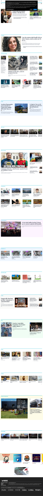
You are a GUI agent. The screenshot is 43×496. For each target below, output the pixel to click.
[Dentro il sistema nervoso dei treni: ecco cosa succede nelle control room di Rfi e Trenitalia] (16, 86)
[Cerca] (1, 3)
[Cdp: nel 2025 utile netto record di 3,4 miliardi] (5, 436)
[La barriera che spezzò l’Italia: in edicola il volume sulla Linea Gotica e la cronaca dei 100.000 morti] (27, 277)
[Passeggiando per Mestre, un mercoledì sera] (37, 253)
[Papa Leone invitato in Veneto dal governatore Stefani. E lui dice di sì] (6, 16)
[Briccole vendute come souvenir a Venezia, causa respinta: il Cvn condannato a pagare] (27, 201)
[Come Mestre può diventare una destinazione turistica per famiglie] (16, 253)
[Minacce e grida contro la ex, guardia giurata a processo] (16, 201)
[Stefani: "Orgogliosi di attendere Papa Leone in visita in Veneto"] (36, 17)
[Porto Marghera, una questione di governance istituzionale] (5, 253)
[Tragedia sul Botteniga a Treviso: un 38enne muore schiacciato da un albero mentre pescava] (3, 58)
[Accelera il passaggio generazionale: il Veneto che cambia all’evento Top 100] (21, 108)
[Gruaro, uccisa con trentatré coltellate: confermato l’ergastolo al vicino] (37, 190)
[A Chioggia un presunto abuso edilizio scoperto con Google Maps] (34, 73)
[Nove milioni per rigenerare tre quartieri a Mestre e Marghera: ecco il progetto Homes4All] (34, 68)
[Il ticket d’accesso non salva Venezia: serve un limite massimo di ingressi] (27, 81)
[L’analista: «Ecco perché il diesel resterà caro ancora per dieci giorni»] (5, 190)
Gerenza (2, 483)
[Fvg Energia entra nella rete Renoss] (33, 378)
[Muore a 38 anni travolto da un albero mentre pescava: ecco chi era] (5, 354)
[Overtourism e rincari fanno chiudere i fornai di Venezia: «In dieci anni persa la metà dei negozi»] (34, 57)
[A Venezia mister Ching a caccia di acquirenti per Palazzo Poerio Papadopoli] (34, 63)
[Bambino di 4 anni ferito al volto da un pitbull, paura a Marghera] (16, 190)
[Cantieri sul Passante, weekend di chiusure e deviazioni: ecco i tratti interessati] (27, 190)
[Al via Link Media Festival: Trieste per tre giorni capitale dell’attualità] (11, 229)
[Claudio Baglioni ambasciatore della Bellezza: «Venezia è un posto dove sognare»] (34, 299)
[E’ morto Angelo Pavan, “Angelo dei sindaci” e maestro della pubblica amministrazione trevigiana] (16, 354)
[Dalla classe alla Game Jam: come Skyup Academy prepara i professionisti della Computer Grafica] (22, 405)
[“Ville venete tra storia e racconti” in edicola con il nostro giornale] (5, 277)
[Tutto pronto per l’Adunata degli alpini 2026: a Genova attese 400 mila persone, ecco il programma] (5, 81)
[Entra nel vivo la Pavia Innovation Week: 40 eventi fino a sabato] (23, 436)
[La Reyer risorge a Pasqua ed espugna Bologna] (36, 327)
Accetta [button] (35, 9)
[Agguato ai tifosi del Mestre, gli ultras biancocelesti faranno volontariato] (5, 201)
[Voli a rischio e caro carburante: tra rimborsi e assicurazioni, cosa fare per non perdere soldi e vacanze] (37, 81)
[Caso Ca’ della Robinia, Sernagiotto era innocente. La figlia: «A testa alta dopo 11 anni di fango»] (37, 354)
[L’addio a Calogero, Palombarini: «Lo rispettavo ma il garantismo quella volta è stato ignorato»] (27, 354)
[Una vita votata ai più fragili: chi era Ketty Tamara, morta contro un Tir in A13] (11, 44)
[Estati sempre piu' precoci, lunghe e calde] (33, 436)
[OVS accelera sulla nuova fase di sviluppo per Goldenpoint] (23, 378)
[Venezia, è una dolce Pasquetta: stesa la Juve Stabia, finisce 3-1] (6, 329)
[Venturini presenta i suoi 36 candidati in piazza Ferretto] (34, 167)
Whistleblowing (3, 485)
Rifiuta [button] (31, 9)
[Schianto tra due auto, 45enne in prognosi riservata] (18, 63)
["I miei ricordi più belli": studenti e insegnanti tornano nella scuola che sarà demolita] (14, 131)
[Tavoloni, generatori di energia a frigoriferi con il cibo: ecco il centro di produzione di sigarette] (23, 131)
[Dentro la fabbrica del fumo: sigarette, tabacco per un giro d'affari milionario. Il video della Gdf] (33, 131)
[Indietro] (2, 138)
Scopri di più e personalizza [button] (10, 9)
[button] (21, 471)
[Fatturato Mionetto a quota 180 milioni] (5, 378)
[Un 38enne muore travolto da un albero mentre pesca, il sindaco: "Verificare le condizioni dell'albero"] (5, 131)
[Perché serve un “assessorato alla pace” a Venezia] (36, 157)
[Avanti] (41, 138)
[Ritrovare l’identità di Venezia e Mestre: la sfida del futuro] (27, 253)
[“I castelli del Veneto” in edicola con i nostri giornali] (16, 277)
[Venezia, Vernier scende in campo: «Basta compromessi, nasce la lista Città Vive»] (34, 172)
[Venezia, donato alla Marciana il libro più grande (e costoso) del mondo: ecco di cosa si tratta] (37, 201)
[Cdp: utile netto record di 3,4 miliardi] (14, 378)
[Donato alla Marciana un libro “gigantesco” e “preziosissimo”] (21, 302)
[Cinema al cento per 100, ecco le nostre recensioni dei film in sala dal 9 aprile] (34, 304)
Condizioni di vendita (4, 482)
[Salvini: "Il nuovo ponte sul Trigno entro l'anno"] (14, 436)
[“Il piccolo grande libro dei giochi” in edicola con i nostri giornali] (37, 277)
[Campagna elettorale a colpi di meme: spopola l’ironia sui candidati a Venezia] (14, 160)
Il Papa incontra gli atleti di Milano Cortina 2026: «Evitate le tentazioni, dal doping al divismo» (20, 18)
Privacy (2, 484)
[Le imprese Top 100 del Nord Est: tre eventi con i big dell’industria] (36, 106)
